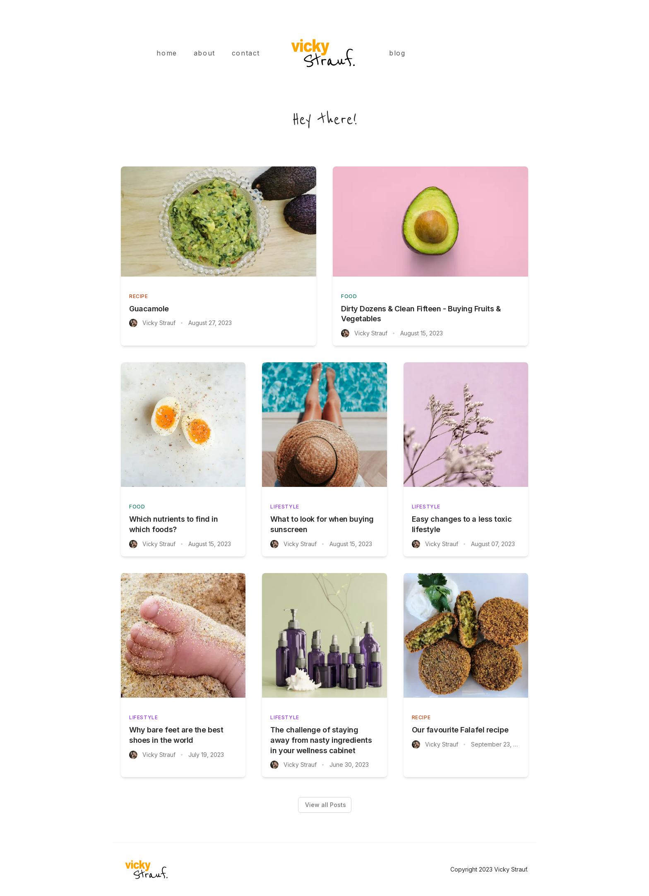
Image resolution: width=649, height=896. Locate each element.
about (204, 53)
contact (246, 53)
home (166, 53)
